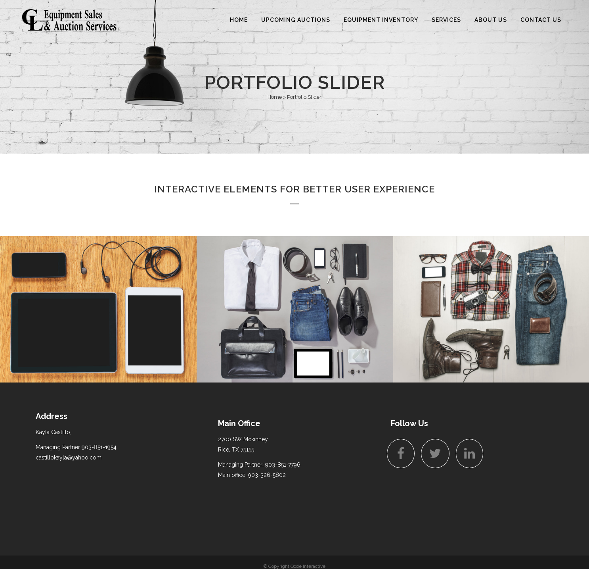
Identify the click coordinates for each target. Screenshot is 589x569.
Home (275, 97)
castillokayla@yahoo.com (68, 457)
